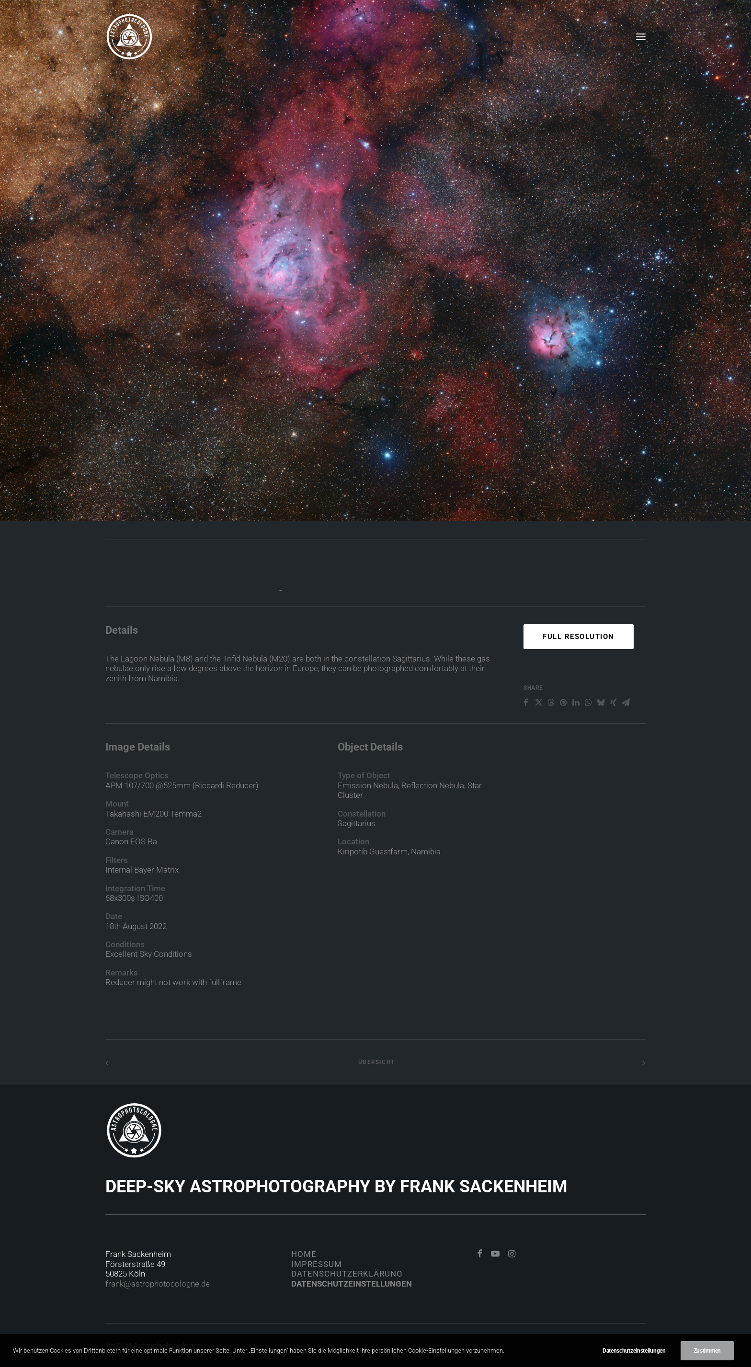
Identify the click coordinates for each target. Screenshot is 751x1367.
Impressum (316, 1264)
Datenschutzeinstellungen (351, 1284)
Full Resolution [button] (578, 674)
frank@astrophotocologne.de (157, 1284)
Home (304, 1254)
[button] (641, 37)
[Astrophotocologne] (129, 37)
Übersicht (375, 1062)
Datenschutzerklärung (347, 1273)
